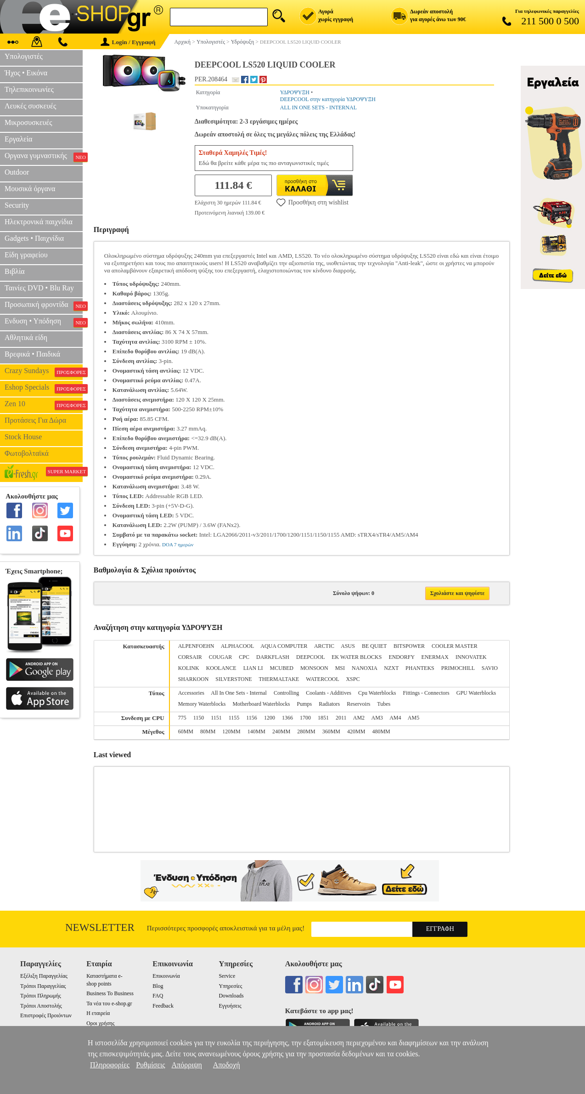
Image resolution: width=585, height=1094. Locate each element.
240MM (281, 731)
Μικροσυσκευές (28, 122)
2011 (341, 717)
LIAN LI (253, 668)
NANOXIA (364, 668)
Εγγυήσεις (230, 1006)
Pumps (304, 704)
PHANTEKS (419, 668)
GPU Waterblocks (476, 693)
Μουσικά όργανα (30, 189)
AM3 (376, 717)
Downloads (231, 995)
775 (182, 717)
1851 (323, 717)
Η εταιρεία (98, 1013)
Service (227, 976)
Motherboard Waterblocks (261, 704)
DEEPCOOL (310, 657)
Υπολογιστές (24, 56)
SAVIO (490, 668)
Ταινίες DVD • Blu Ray (39, 288)
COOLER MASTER (455, 646)
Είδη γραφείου (26, 255)
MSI (340, 668)
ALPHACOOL (237, 646)
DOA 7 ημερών (177, 544)
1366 (287, 717)
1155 (234, 717)
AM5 (413, 717)
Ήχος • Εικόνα (26, 73)
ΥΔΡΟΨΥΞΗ (294, 92)
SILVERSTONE (233, 679)
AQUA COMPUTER (283, 646)
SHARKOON (193, 679)
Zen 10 (44, 405)
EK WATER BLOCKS (357, 657)
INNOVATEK (471, 657)
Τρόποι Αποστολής (41, 1006)
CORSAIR (190, 657)
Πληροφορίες (109, 1065)
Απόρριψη (187, 1065)
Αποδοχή (226, 1065)
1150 (198, 717)
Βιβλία (15, 271)
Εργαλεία (18, 139)
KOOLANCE (221, 668)
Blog (157, 986)
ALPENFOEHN (196, 646)
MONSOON (314, 668)
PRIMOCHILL (458, 668)
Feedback (163, 1006)
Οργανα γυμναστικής (44, 157)
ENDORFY (401, 657)
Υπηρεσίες (230, 986)
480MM (381, 731)
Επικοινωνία (166, 976)
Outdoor (17, 172)
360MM (331, 731)
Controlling (286, 693)
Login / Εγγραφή (128, 42)
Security (17, 205)
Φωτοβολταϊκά (27, 453)
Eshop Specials (44, 388)
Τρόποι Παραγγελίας (43, 986)
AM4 (395, 717)
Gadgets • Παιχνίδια (34, 238)
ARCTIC (324, 646)
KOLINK (188, 668)
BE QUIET (374, 646)
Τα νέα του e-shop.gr (109, 1003)
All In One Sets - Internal (239, 693)
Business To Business (110, 993)
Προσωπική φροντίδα (44, 305)
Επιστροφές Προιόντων (46, 1015)
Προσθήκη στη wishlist (312, 202)
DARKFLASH (272, 657)
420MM (356, 731)
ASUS (348, 646)
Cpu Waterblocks (377, 693)
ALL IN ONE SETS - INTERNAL (318, 107)
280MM (306, 731)
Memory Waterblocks (202, 704)
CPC (244, 657)
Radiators (329, 704)
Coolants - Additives (328, 693)
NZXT (391, 668)
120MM (231, 731)
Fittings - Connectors (426, 693)
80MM (207, 731)
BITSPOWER (409, 646)
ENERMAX (435, 657)
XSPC (353, 679)
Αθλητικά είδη (26, 337)
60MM (185, 731)
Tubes (383, 704)
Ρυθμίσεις (150, 1065)
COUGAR (220, 657)
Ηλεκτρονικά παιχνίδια (39, 222)
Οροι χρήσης (100, 1023)
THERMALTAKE (279, 679)
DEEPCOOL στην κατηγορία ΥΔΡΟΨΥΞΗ (328, 99)
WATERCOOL (322, 679)
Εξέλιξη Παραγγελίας (44, 976)
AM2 (359, 717)
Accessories (191, 693)
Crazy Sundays (44, 372)
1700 (305, 717)
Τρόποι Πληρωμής (40, 995)
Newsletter (100, 927)
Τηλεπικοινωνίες (29, 89)
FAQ (157, 995)
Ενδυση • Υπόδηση (44, 322)
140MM (256, 731)
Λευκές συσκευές (30, 106)
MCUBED (281, 668)
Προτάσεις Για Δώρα (35, 420)
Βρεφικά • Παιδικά (32, 354)
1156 (251, 717)
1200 (269, 717)
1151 (216, 717)
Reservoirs (358, 704)
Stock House (23, 437)
